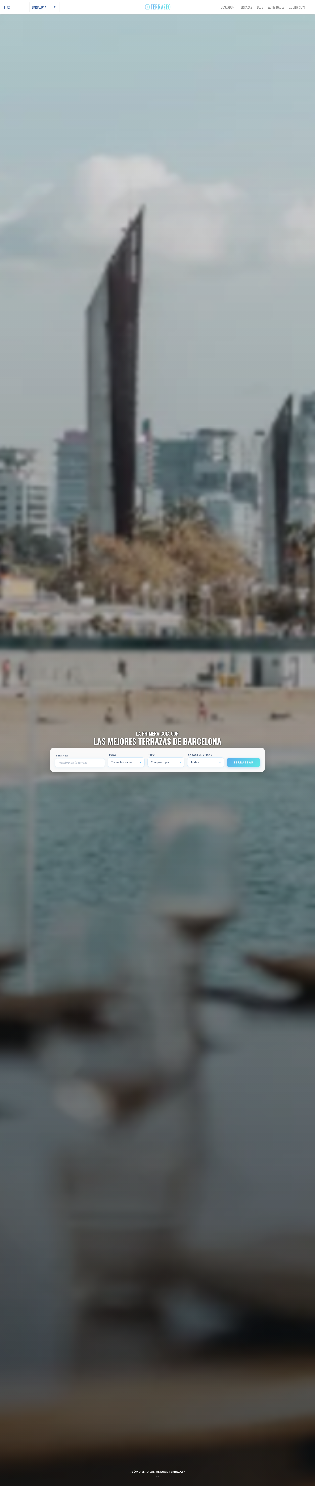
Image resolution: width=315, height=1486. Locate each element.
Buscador (227, 7)
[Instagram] (8, 7)
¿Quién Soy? (297, 7)
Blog (260, 7)
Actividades (276, 7)
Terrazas (245, 7)
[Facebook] (5, 7)
